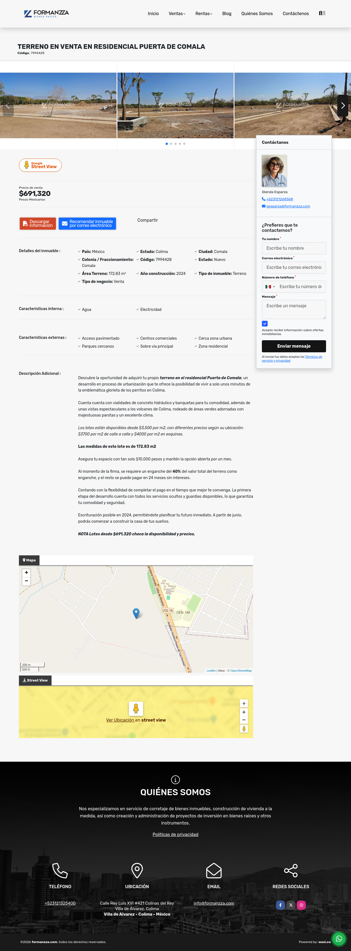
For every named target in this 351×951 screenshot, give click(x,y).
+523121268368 (279, 199)
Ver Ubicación (120, 720)
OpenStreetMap (241, 670)
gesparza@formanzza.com (288, 206)
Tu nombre (271, 239)
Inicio (153, 13)
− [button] (26, 581)
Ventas (176, 13)
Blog (226, 13)
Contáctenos (296, 13)
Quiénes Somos (257, 13)
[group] (58, 105)
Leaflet (211, 670)
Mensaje (269, 296)
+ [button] (26, 573)
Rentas (203, 13)
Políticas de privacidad (176, 834)
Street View (40, 165)
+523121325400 (60, 903)
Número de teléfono (279, 277)
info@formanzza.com (214, 903)
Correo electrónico (278, 258)
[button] (167, 144)
